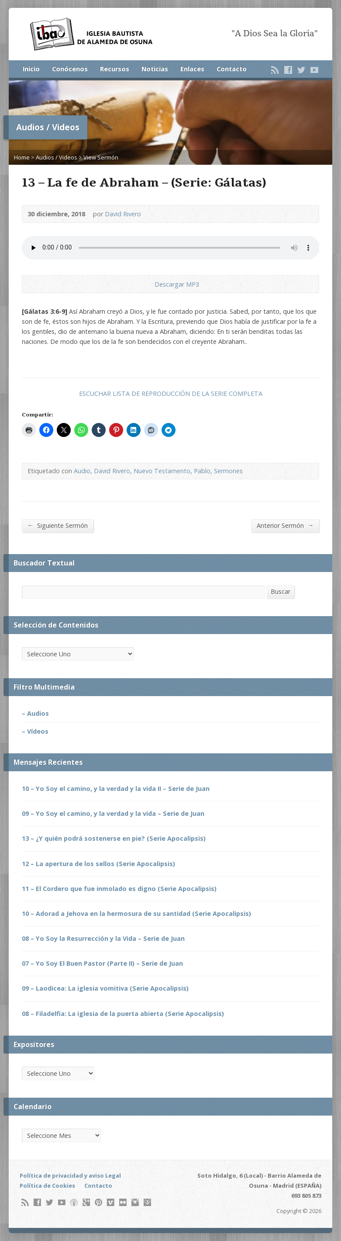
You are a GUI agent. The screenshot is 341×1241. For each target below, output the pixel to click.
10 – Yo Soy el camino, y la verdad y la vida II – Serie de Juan (116, 788)
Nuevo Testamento (162, 471)
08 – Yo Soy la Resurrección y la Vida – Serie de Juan (103, 938)
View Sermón (100, 157)
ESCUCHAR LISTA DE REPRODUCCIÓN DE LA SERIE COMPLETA (170, 393)
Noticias (154, 69)
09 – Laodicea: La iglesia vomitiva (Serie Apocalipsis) (105, 988)
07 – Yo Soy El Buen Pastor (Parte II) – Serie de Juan (102, 963)
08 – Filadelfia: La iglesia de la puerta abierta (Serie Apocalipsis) (123, 1013)
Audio (82, 471)
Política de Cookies (47, 1185)
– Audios (35, 713)
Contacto (232, 69)
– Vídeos (35, 731)
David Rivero (123, 214)
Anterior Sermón (285, 525)
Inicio (31, 69)
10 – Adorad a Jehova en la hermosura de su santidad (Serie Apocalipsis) (136, 913)
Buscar (280, 591)
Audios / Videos (56, 157)
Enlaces (192, 69)
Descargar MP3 (177, 284)
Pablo (202, 471)
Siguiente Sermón (58, 525)
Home (22, 157)
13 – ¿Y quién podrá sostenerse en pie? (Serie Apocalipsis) (114, 838)
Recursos (114, 69)
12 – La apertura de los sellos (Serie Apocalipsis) (98, 864)
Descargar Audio (147, 284)
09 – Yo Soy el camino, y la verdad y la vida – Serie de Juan (113, 813)
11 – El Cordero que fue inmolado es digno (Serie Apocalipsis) (119, 888)
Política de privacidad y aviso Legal (70, 1175)
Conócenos (70, 69)
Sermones (228, 471)
